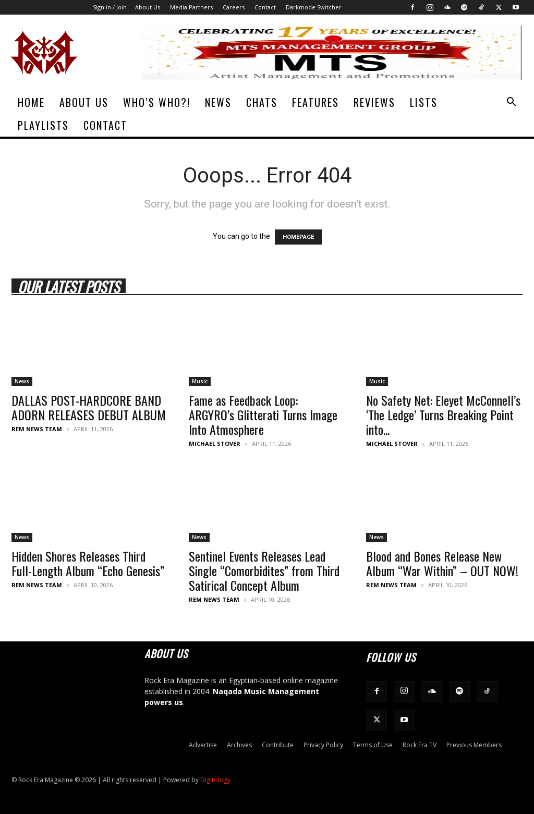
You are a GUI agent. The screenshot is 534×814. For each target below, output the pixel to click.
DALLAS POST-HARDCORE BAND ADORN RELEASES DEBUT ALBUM (88, 407)
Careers (234, 7)
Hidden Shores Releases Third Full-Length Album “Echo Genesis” (87, 563)
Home (31, 102)
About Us (147, 7)
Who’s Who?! (156, 102)
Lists (424, 102)
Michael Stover (214, 443)
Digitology (215, 779)
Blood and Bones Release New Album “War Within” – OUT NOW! (442, 563)
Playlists (43, 125)
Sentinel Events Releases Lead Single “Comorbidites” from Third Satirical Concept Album (264, 570)
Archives (239, 744)
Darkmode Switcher (314, 7)
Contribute (278, 744)
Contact (265, 7)
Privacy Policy (323, 744)
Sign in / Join (110, 7)
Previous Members (474, 744)
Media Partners (191, 7)
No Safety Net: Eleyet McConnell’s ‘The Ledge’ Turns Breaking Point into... (443, 415)
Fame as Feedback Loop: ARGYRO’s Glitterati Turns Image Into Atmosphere (263, 415)
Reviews (374, 102)
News (218, 102)
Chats (261, 102)
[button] (511, 103)
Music (200, 381)
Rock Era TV (419, 744)
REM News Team (36, 429)
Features (315, 102)
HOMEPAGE (298, 237)
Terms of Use (373, 744)
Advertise (203, 744)
